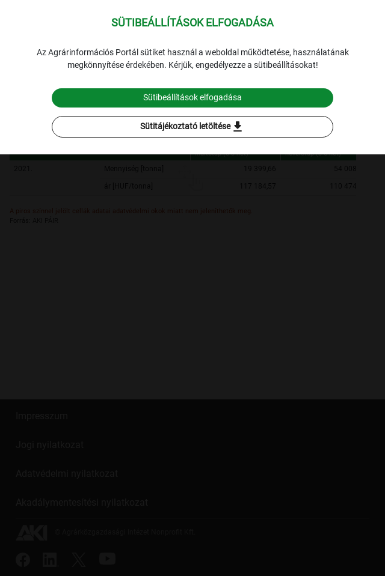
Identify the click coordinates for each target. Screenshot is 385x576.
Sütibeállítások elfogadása (192, 97)
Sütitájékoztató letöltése (192, 127)
